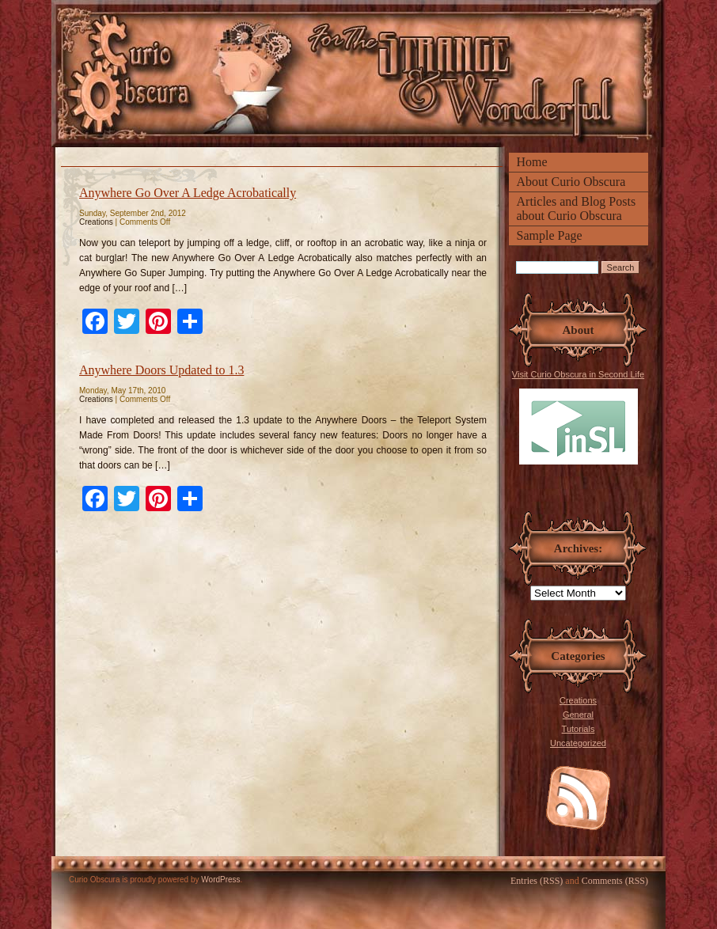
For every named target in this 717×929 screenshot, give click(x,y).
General (578, 714)
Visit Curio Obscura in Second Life (578, 417)
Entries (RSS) (536, 880)
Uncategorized (578, 743)
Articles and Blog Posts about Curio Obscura (576, 208)
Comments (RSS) (615, 880)
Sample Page (549, 235)
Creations (578, 700)
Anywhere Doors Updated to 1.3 (161, 370)
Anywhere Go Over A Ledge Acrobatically (187, 192)
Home (532, 162)
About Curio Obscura (571, 181)
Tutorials (578, 729)
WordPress (220, 879)
